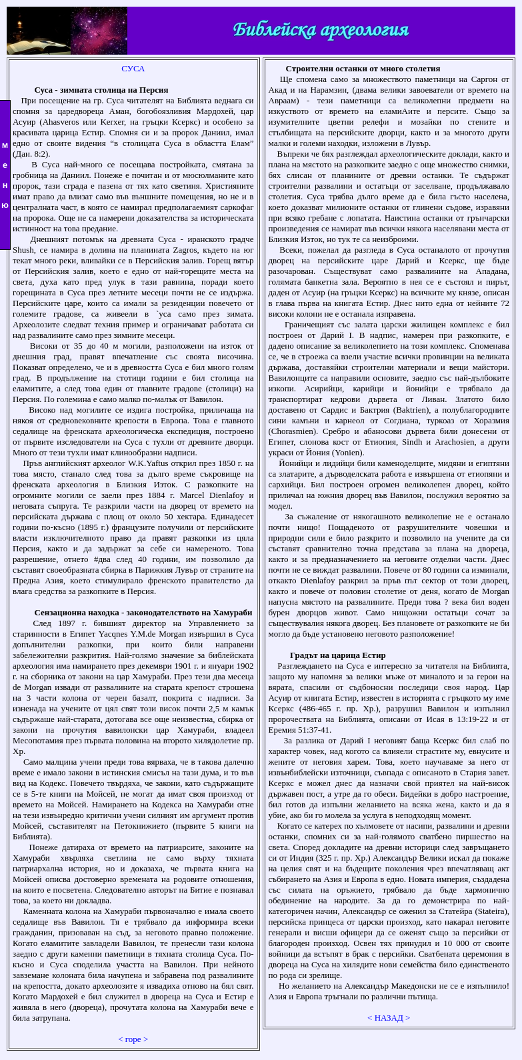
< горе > (133, 1039)
